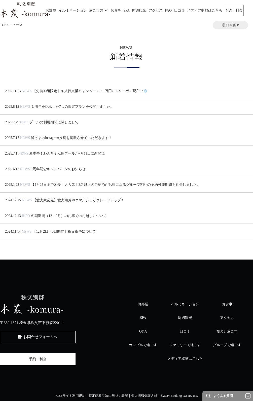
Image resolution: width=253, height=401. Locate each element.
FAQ (168, 10)
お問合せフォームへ (37, 337)
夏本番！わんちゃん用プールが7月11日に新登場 (67, 153)
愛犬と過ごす (227, 331)
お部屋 (51, 10)
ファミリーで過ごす (185, 345)
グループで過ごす (227, 345)
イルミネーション (73, 10)
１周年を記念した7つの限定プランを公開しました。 (72, 106)
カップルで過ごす (143, 345)
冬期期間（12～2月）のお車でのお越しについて (69, 216)
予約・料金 (234, 10)
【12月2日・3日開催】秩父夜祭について (64, 231)
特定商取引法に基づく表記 (108, 395)
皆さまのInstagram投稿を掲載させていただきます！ (71, 138)
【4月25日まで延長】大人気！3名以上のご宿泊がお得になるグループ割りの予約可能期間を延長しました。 (115, 185)
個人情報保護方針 (144, 395)
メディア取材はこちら (204, 10)
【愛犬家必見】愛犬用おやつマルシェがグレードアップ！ (78, 200)
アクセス (156, 10)
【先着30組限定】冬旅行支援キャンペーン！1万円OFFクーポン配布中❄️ (89, 91)
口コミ (179, 10)
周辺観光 (139, 10)
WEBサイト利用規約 (70, 395)
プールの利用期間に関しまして (54, 122)
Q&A (143, 331)
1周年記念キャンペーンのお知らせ (58, 169)
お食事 (116, 10)
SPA (126, 10)
